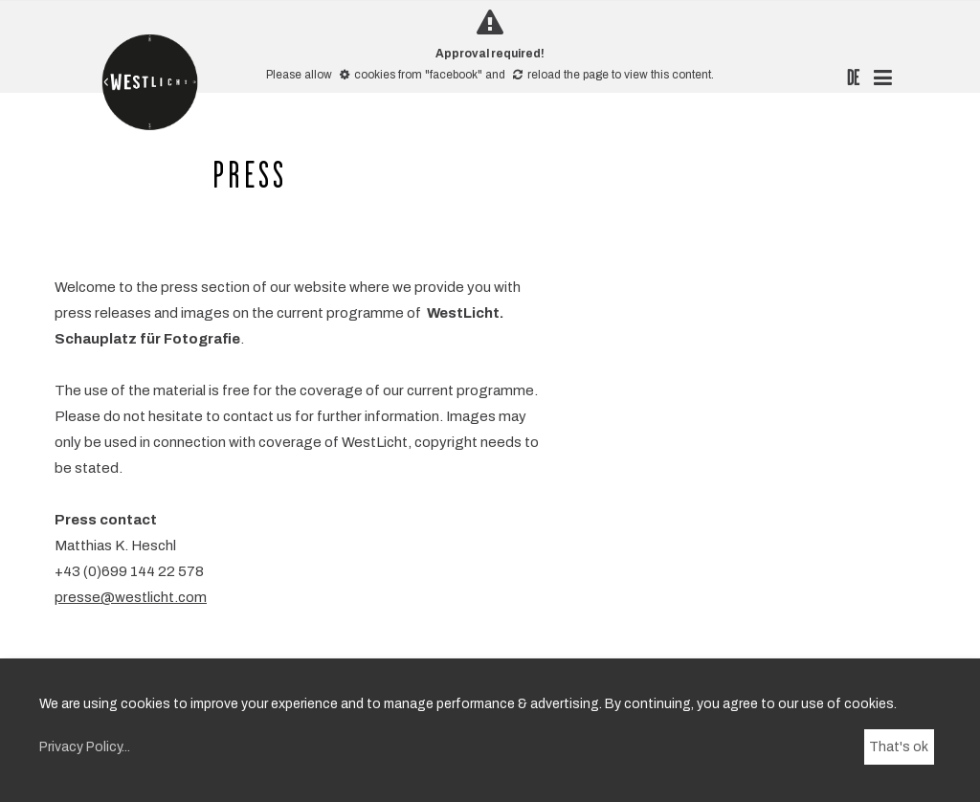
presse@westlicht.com (131, 597)
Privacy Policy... (84, 747)
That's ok (898, 747)
